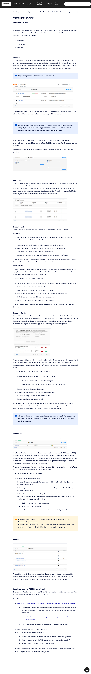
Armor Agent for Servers (31, 12)
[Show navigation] (86, 669)
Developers (49, 3)
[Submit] (66, 3)
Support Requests (39, 4)
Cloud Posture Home (45, 12)
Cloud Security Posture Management (63, 12)
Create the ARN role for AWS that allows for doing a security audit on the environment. (46, 603)
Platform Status (57, 4)
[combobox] (77, 4)
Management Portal (30, 4)
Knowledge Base (18, 4)
